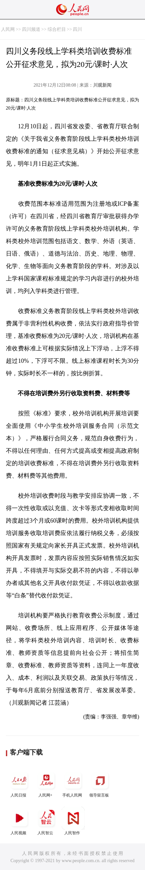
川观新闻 (102, 85)
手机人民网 (73, 783)
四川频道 (31, 29)
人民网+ (46, 783)
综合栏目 (57, 29)
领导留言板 (100, 783)
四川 (77, 29)
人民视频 (19, 821)
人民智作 (73, 821)
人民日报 (19, 783)
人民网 (8, 29)
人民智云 (46, 821)
